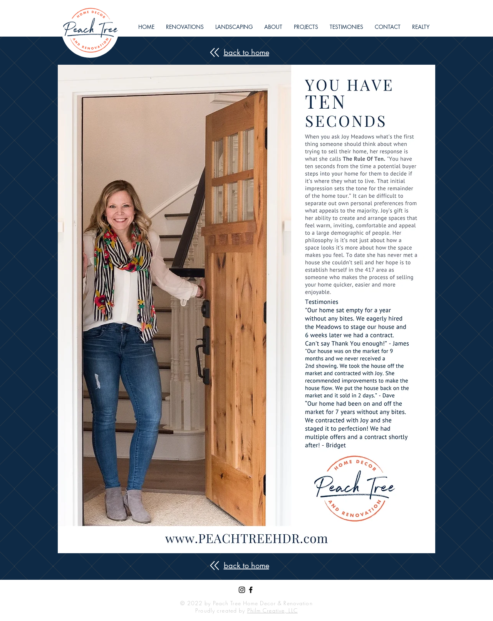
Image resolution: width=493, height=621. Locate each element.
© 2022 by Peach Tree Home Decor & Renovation (246, 603)
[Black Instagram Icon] (242, 590)
